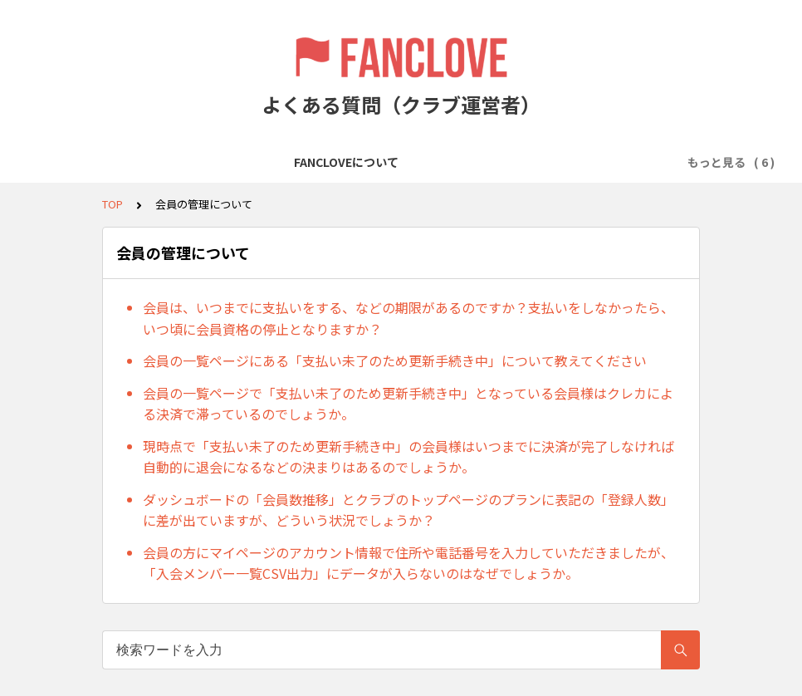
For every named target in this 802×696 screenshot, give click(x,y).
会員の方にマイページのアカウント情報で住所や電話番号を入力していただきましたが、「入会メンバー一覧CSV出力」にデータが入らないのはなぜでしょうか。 (408, 563)
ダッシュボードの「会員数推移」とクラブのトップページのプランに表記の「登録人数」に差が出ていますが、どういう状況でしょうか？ (408, 510)
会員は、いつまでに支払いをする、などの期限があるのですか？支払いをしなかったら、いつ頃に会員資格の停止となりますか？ (408, 318)
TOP (112, 204)
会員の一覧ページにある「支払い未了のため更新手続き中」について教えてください (395, 360)
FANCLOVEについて (125, 162)
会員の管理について (567, 162)
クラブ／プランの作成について (282, 162)
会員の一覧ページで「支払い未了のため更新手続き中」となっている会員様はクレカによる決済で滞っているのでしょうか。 (408, 403)
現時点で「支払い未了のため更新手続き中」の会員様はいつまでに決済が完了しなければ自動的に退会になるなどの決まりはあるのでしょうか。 (408, 457)
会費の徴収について (439, 162)
